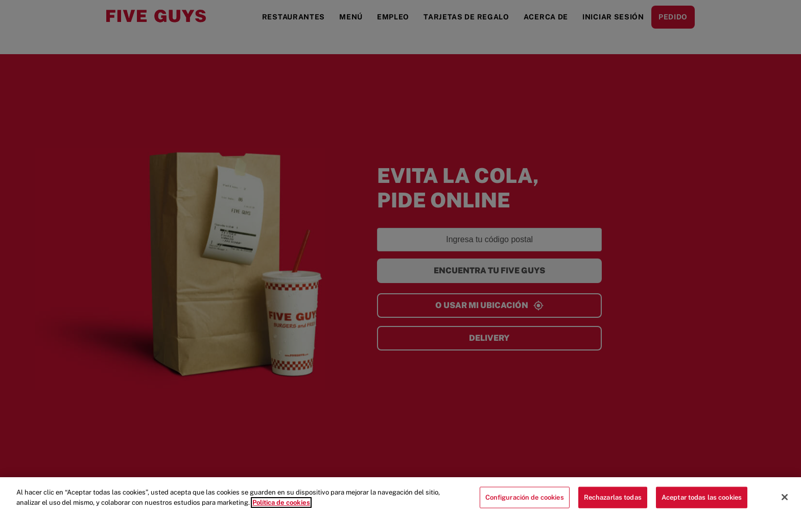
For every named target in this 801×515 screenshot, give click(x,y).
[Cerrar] (784, 500)
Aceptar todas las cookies (702, 501)
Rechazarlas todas (613, 501)
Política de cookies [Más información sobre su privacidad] (281, 506)
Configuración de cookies (524, 501)
